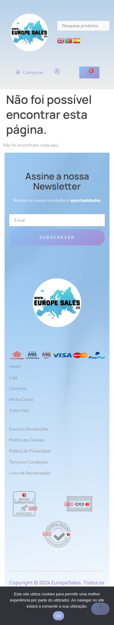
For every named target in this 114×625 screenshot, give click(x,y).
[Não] (100, 609)
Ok (58, 616)
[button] (29, 72)
